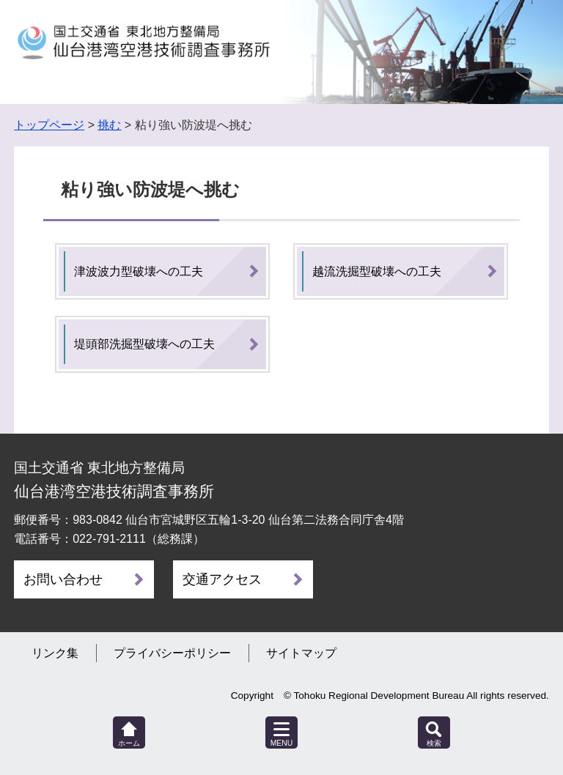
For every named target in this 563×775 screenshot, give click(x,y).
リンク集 (55, 653)
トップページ (49, 125)
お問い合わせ (63, 579)
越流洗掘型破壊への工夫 (376, 271)
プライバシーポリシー (172, 653)
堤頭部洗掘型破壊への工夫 (144, 344)
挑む (109, 125)
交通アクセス (222, 579)
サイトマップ (301, 653)
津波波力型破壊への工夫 (138, 271)
